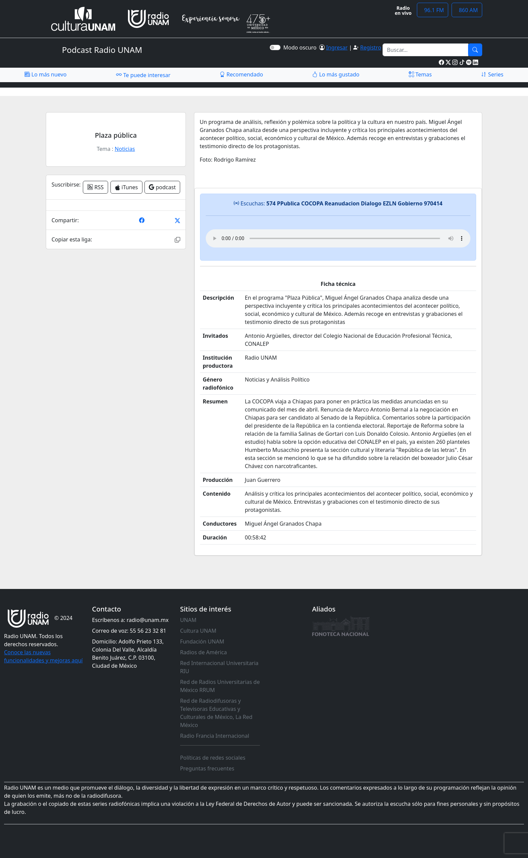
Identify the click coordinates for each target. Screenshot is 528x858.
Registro (370, 47)
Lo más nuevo (45, 74)
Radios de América (203, 652)
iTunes (126, 187)
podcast (162, 187)
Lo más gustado (335, 74)
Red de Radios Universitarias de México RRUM (220, 686)
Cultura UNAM (198, 630)
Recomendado (241, 74)
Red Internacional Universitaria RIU (219, 667)
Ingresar (337, 47)
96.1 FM (432, 10)
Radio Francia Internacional (214, 735)
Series (492, 74)
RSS (95, 187)
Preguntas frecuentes (207, 768)
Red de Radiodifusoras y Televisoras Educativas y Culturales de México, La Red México (216, 713)
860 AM (467, 10)
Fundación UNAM (202, 641)
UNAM (188, 620)
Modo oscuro (301, 47)
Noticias (125, 149)
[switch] (275, 47)
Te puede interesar (143, 75)
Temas (420, 74)
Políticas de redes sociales (212, 757)
